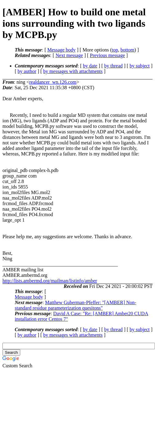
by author (26, 71)
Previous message (107, 55)
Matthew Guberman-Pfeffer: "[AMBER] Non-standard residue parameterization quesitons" (75, 305)
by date (90, 65)
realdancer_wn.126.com (52, 82)
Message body (61, 49)
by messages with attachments (73, 71)
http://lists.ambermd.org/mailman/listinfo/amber (49, 280)
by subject (139, 65)
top (115, 49)
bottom (127, 49)
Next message (69, 55)
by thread (113, 65)
